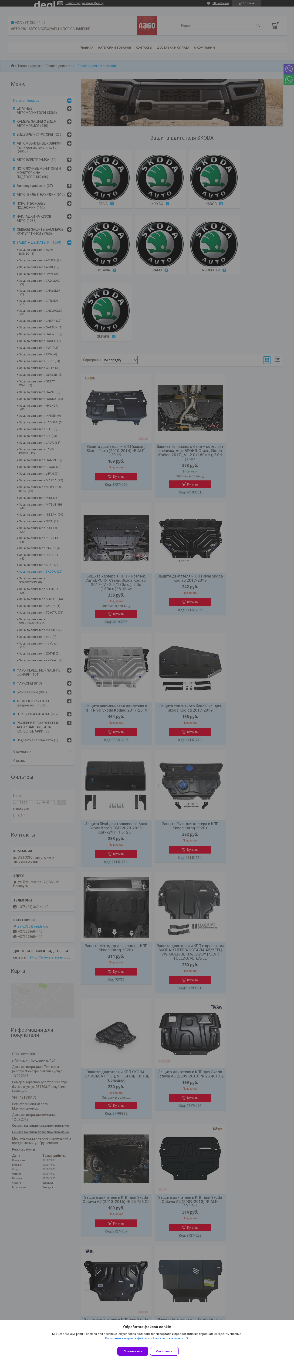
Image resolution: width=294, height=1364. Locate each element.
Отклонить (167, 1351)
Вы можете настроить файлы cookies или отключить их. (145, 1341)
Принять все (132, 1351)
